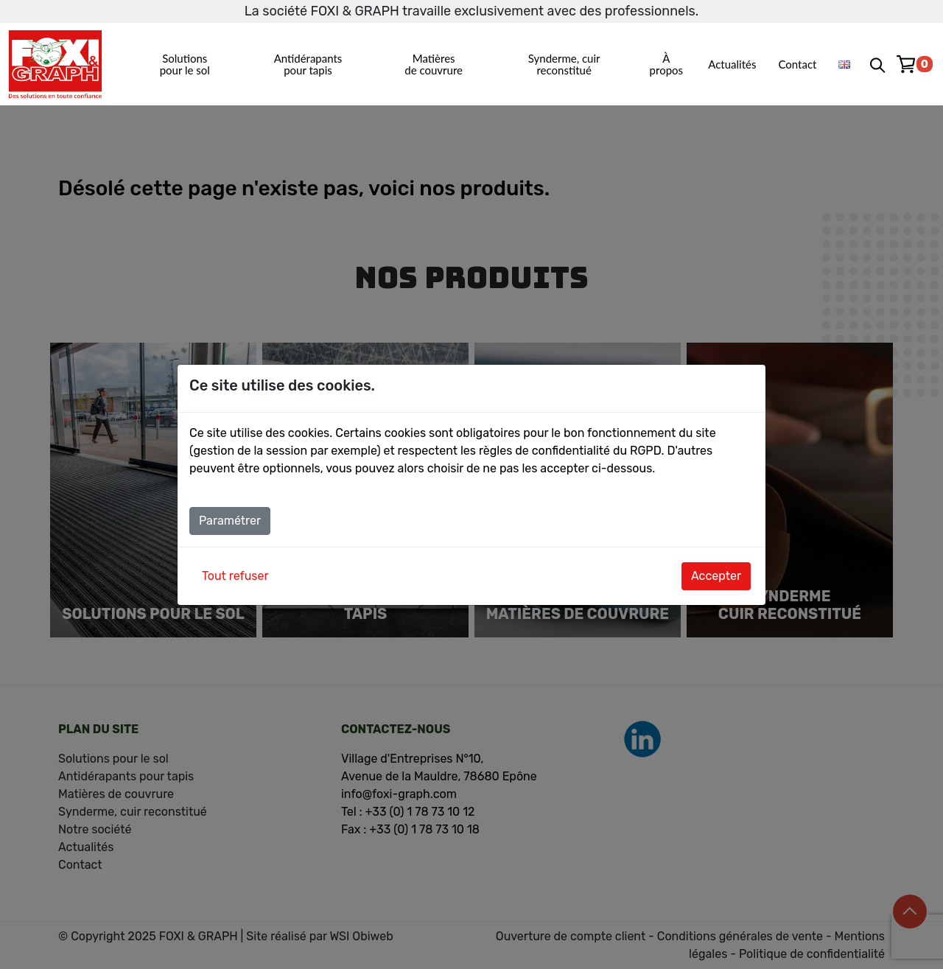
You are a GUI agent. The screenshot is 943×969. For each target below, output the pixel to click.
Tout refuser (235, 576)
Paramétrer (230, 521)
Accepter (716, 576)
